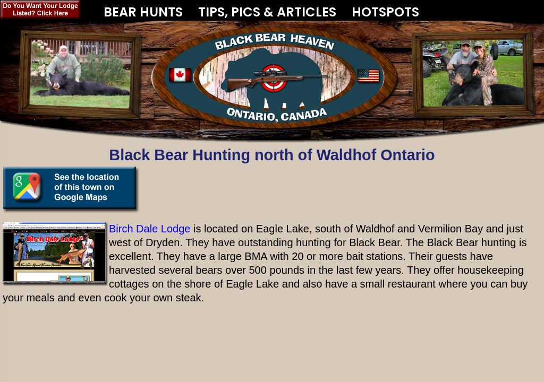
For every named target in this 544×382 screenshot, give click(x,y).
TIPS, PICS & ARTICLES (267, 12)
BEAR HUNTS (143, 8)
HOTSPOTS (385, 12)
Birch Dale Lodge (149, 229)
